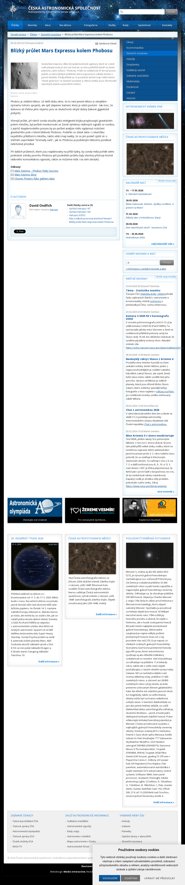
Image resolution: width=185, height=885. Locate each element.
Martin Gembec (152, 311)
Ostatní (130, 92)
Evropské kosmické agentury (83, 64)
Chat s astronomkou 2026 (142, 410)
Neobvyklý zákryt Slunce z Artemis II (149, 359)
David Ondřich (36, 43)
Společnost (144, 25)
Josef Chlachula (151, 286)
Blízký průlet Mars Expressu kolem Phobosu (91, 222)
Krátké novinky (136, 278)
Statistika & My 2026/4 (152, 294)
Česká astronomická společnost (33, 857)
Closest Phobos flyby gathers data (34, 178)
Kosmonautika (134, 47)
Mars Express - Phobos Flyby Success (36, 170)
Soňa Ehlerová (151, 405)
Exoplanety (132, 64)
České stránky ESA (23, 841)
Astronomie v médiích (79, 836)
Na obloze (65, 25)
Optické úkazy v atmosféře (136, 836)
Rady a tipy (73, 831)
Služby (112, 25)
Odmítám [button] (130, 878)
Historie (130, 98)
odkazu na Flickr (165, 391)
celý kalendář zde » (162, 243)
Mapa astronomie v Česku (81, 841)
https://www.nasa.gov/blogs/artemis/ (146, 486)
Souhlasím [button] (110, 878)
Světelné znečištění (137, 75)
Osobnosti (132, 87)
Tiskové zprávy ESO (23, 836)
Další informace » (48, 661)
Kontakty (167, 25)
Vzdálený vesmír (135, 70)
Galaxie (126, 826)
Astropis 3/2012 (77, 215)
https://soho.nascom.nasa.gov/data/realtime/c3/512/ (155, 347)
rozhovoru (155, 301)
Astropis (54, 209)
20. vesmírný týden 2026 (27, 538)
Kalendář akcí (136, 182)
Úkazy (130, 42)
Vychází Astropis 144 (79, 211)
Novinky (32, 25)
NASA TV (17, 846)
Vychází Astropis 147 (79, 208)
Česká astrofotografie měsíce (147, 137)
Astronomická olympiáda (26, 831)
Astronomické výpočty (79, 826)
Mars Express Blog (25, 174)
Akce (48, 25)
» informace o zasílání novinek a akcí (146, 268)
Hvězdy (130, 59)
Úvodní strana (18, 34)
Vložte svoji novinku (166, 276)
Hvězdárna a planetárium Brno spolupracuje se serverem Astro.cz (89, 857)
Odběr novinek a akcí (140, 253)
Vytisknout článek (108, 43)
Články (15, 25)
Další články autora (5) (80, 205)
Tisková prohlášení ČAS (25, 821)
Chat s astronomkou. (155, 424)
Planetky (126, 831)
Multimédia (132, 81)
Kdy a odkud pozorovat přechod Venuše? (90, 218)
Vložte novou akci (167, 180)
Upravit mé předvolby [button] (159, 878)
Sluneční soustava (51, 34)
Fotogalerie (91, 25)
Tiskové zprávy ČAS (23, 826)
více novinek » (165, 491)
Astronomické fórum (78, 846)
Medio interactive (74, 871)
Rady (126, 25)
